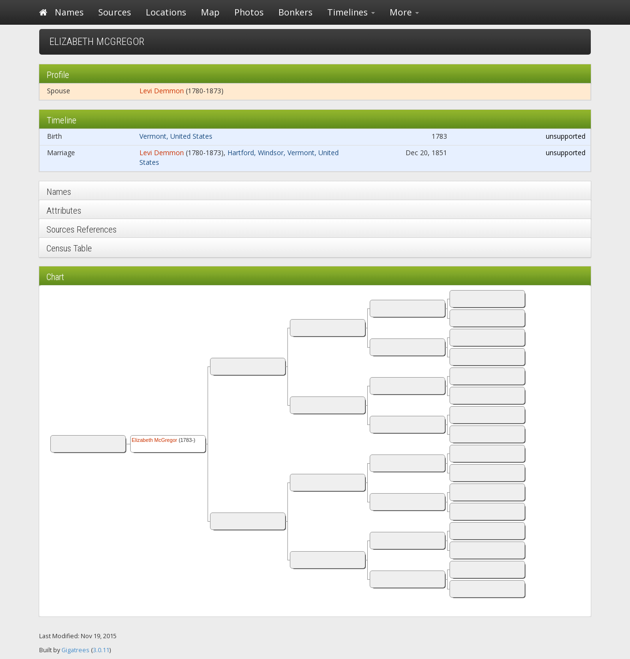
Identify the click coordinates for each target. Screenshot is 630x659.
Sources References (81, 229)
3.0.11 (101, 650)
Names (69, 12)
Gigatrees (75, 650)
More (404, 12)
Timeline (61, 120)
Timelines (351, 12)
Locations (166, 12)
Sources (114, 12)
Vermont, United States (175, 136)
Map (210, 12)
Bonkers (295, 12)
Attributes (63, 210)
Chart (55, 276)
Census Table (69, 248)
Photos (249, 12)
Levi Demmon (161, 90)
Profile (57, 74)
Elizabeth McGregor (154, 440)
